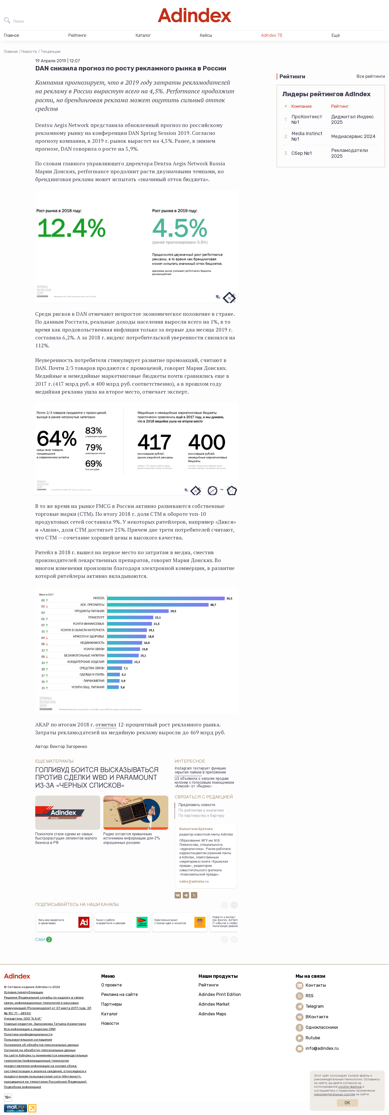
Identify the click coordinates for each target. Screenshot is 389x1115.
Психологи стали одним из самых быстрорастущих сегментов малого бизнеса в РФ (66, 839)
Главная (11, 51)
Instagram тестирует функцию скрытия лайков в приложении (200, 771)
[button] (234, 905)
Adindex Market (214, 1004)
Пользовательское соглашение (28, 1039)
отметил (105, 724)
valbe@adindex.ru (194, 881)
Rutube (313, 1037)
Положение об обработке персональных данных (41, 1045)
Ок (347, 1102)
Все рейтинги (371, 76)
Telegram (315, 1006)
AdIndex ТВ (271, 35)
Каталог (109, 1013)
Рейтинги (209, 984)
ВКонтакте (317, 1016)
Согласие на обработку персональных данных (39, 1050)
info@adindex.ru (322, 1048)
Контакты (316, 985)
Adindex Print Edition (220, 994)
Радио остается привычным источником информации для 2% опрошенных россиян (131, 839)
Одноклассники (322, 1027)
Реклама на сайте (119, 994)
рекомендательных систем (334, 1094)
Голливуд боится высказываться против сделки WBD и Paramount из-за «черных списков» (97, 778)
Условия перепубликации (23, 992)
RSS (310, 995)
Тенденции (50, 51)
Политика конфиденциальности (28, 1034)
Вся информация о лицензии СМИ (29, 1029)
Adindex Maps (212, 1013)
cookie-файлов (350, 1086)
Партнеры (111, 1004)
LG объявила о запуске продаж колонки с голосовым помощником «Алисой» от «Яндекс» (204, 782)
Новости (29, 51)
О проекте (111, 984)
